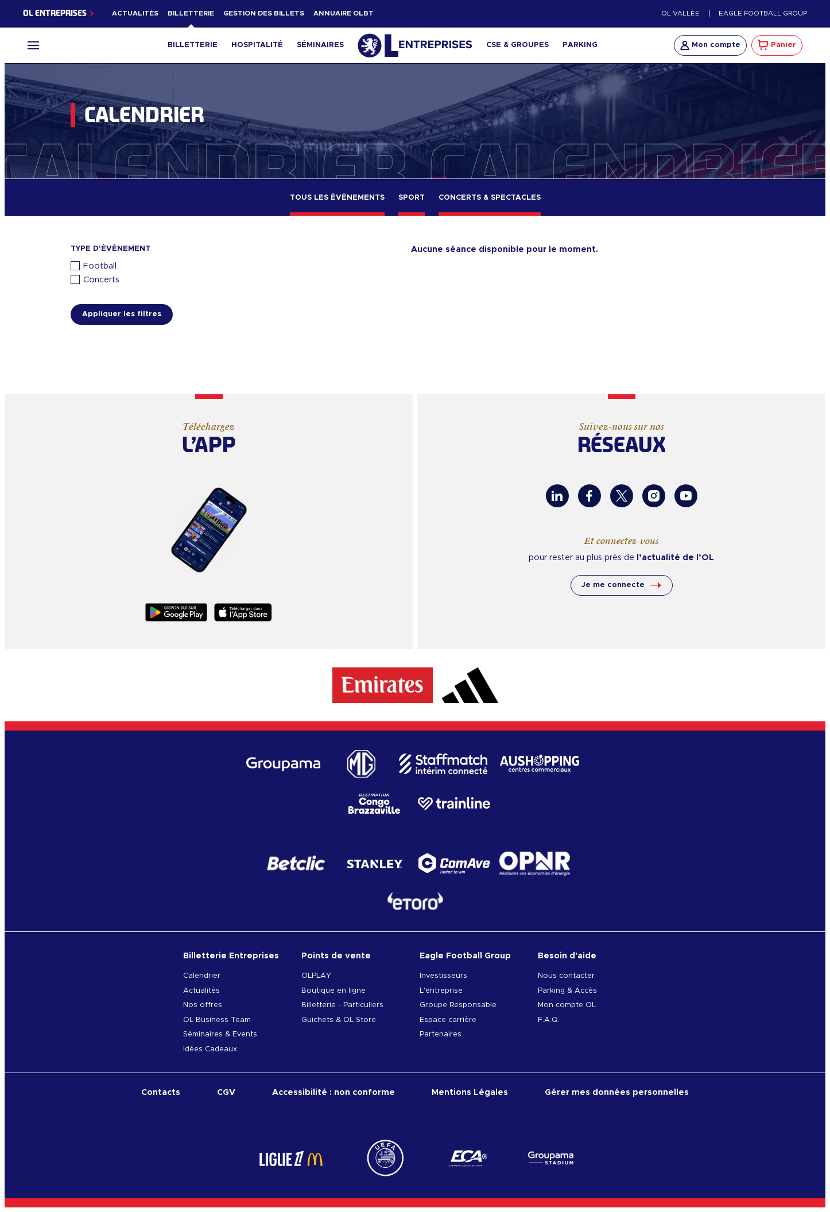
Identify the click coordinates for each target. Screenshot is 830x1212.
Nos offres (202, 1005)
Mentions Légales (470, 1092)
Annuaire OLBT (343, 13)
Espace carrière (448, 1020)
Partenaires (440, 1034)
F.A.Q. (549, 1020)
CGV (226, 1092)
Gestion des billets (263, 13)
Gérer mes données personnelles (617, 1092)
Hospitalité (257, 45)
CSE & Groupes (517, 45)
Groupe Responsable (458, 1005)
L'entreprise (441, 991)
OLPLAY (316, 976)
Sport (411, 197)
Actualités (135, 13)
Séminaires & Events (220, 1034)
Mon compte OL (567, 1005)
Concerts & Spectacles (490, 197)
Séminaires (320, 45)
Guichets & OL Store (338, 1020)
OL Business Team (217, 1020)
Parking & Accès (567, 991)
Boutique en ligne (333, 991)
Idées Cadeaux (210, 1049)
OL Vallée (680, 13)
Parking (580, 45)
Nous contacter (566, 976)
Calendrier (201, 976)
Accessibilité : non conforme (333, 1092)
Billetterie (191, 13)
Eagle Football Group (763, 13)
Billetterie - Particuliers (342, 1005)
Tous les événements (337, 197)
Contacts (160, 1092)
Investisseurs (443, 976)
